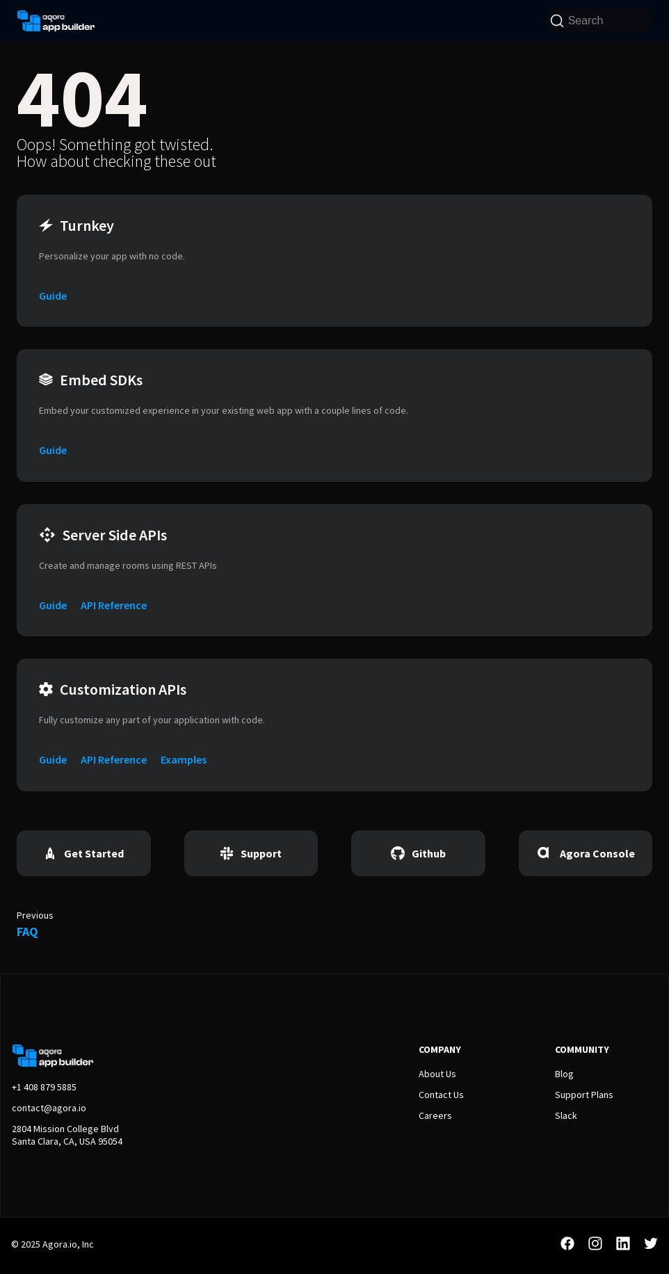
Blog (564, 1073)
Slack (566, 1115)
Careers (435, 1115)
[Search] (598, 20)
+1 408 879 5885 (44, 1087)
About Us (437, 1073)
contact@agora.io (49, 1108)
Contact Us (441, 1094)
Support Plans (584, 1094)
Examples (184, 759)
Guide (53, 296)
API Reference (114, 605)
